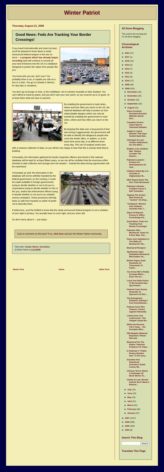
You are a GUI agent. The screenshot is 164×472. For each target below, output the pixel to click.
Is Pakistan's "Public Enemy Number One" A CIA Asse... (137, 353)
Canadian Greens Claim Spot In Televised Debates (137, 124)
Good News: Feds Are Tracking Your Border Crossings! (137, 223)
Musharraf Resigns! (136, 248)
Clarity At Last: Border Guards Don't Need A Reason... (138, 382)
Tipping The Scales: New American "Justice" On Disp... (137, 197)
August (131, 108)
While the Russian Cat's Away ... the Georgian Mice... (136, 326)
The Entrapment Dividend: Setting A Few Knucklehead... (137, 300)
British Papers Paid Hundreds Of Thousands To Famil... (136, 264)
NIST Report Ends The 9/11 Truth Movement (138, 181)
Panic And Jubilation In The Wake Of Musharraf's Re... (138, 241)
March (130, 405)
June (130, 393)
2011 (127, 77)
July (129, 389)
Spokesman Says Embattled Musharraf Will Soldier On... (138, 254)
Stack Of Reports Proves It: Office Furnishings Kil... (136, 215)
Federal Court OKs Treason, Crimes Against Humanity (136, 309)
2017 (127, 57)
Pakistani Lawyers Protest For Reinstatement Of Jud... (136, 163)
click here (59, 234)
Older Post (104, 269)
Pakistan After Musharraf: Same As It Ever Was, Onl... (138, 232)
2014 (127, 65)
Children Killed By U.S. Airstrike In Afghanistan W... (138, 173)
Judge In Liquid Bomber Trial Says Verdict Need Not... (137, 133)
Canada (28, 247)
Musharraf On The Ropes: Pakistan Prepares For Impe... (138, 344)
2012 (127, 73)
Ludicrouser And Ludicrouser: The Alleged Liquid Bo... (137, 318)
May (129, 397)
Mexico (35, 247)
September (132, 104)
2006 (127, 422)
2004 (127, 430)
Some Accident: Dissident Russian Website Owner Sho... (137, 115)
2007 (127, 418)
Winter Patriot (82, 13)
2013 (127, 69)
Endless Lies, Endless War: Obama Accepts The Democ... (137, 152)
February (132, 409)
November (132, 96)
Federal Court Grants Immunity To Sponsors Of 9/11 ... (137, 291)
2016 (127, 61)
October (131, 100)
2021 (127, 53)
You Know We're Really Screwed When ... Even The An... (138, 274)
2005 (127, 426)
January (131, 413)
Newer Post (18, 269)
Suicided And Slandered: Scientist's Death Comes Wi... (136, 363)
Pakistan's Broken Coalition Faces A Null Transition (136, 188)
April (130, 401)
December (132, 92)
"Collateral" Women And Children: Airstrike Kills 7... (136, 206)
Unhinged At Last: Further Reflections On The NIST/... (137, 142)
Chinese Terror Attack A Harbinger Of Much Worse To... (137, 373)
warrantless (45, 247)
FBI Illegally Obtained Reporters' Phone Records (137, 335)
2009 (127, 84)
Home (61, 269)
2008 (127, 88)
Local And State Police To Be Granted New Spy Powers (138, 283)
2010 (127, 81)
